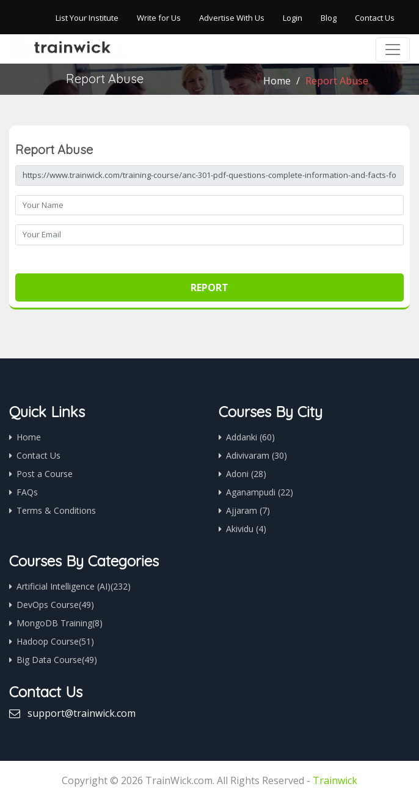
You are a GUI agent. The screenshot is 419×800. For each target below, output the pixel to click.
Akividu (246, 529)
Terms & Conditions (56, 510)
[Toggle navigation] (393, 49)
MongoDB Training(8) (59, 623)
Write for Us (159, 17)
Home (277, 81)
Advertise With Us (231, 17)
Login (292, 17)
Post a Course (44, 474)
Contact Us (375, 17)
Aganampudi (259, 492)
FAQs (27, 492)
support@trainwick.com (81, 713)
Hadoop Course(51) (55, 641)
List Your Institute (87, 17)
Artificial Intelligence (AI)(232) (73, 586)
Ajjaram (248, 510)
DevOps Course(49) (55, 604)
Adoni (246, 474)
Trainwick (335, 780)
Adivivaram (256, 455)
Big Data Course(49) (56, 659)
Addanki (250, 437)
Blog (329, 17)
